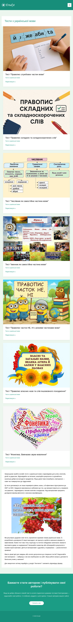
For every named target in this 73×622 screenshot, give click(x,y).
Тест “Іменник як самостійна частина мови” (26, 264)
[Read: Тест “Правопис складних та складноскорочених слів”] (36, 112)
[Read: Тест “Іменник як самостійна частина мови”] (36, 238)
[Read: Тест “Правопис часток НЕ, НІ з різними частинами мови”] (36, 302)
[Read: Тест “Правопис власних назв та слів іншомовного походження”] (36, 365)
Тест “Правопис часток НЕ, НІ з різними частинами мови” (32, 328)
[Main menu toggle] (69, 5)
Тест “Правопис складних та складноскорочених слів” (31, 138)
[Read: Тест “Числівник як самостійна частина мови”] (36, 175)
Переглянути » (10, 81)
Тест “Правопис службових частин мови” (24, 74)
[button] (36, 603)
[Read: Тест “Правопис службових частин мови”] (36, 48)
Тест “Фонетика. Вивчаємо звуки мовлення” (26, 454)
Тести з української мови (12, 77)
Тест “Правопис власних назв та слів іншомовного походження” (35, 391)
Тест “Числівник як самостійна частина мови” (27, 201)
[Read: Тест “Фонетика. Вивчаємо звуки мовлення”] (36, 428)
